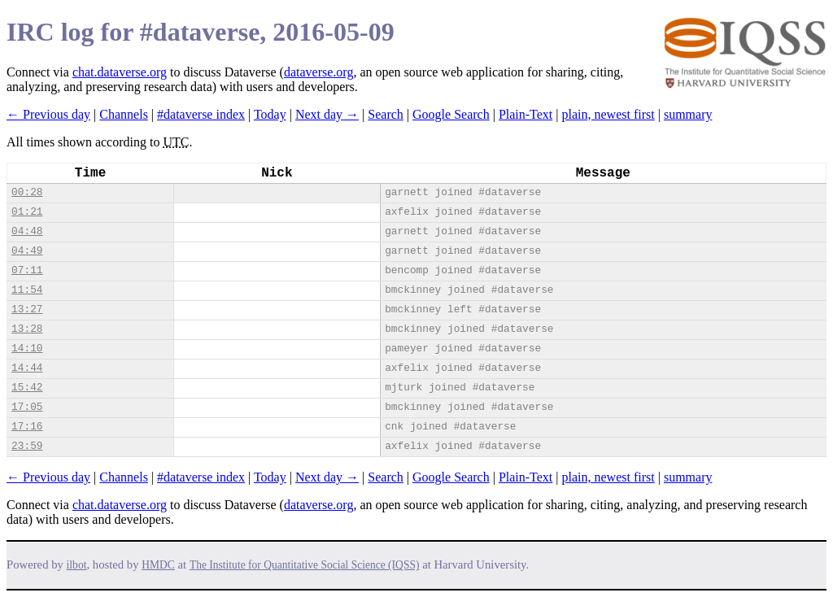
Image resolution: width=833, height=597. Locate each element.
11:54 (26, 290)
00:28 (26, 192)
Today (270, 114)
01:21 (26, 212)
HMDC (158, 565)
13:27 (26, 309)
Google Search (451, 114)
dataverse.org (318, 72)
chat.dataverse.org (119, 72)
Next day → (327, 114)
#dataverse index (201, 114)
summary (688, 114)
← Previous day (48, 114)
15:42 (26, 387)
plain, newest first (608, 114)
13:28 (26, 329)
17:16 (26, 427)
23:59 (26, 446)
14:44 (26, 368)
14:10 (26, 348)
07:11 (26, 270)
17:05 (26, 407)
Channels (123, 114)
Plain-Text (525, 114)
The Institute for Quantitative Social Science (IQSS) (305, 565)
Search (385, 114)
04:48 (26, 231)
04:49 (26, 251)
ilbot (77, 565)
